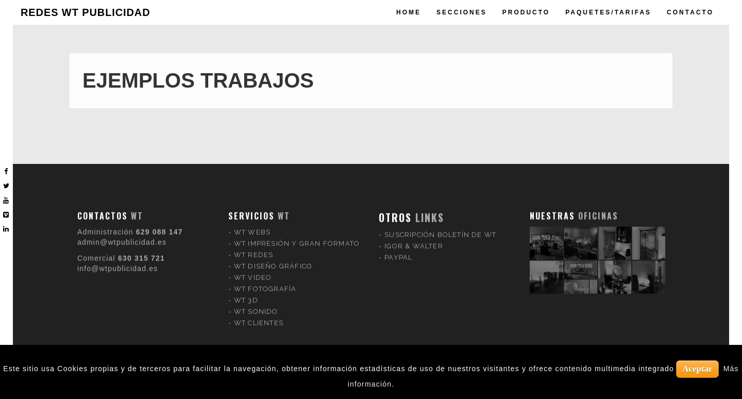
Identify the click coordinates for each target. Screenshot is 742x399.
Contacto (690, 12)
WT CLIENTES (258, 316)
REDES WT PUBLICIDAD (85, 12)
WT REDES (254, 248)
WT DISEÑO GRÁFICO (273, 259)
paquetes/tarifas (608, 12)
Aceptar (697, 369)
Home (408, 12)
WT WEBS (252, 225)
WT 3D (246, 293)
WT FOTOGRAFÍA (265, 282)
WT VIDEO (253, 271)
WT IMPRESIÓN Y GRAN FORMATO (297, 237)
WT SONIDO (256, 305)
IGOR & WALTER (413, 239)
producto (526, 12)
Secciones (461, 12)
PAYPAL (398, 251)
